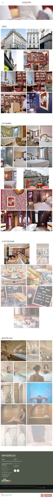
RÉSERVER (48, 495)
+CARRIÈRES (5, 476)
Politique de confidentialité (30, 486)
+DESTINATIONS (6, 474)
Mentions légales (21, 486)
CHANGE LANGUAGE (39, 487)
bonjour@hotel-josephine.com (7, 472)
